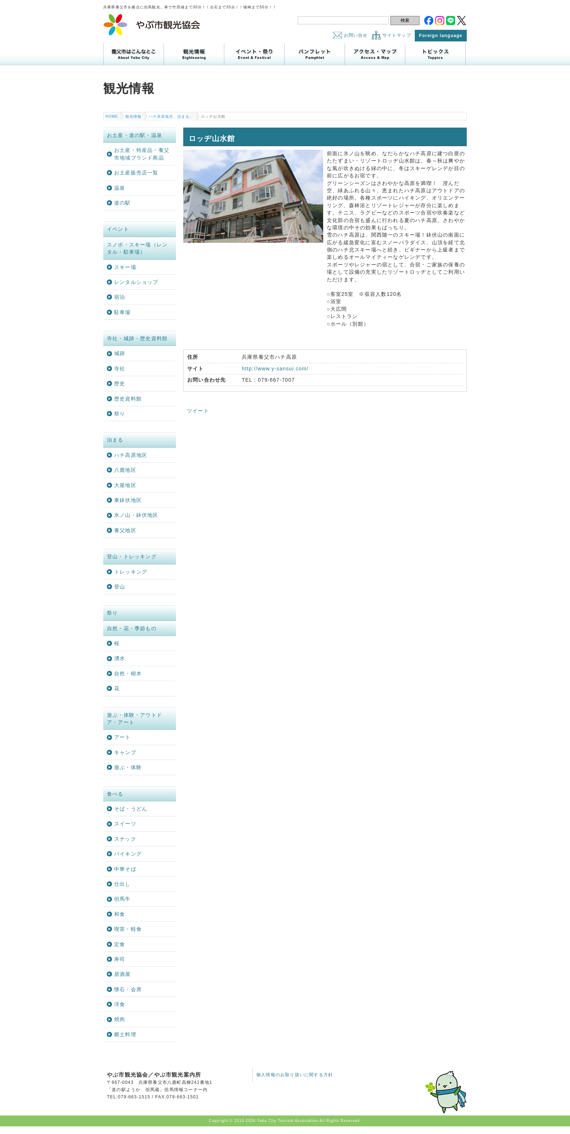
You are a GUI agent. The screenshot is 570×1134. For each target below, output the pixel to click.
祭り (119, 414)
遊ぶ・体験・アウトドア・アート (134, 718)
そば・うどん (130, 809)
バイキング (128, 854)
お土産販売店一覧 (136, 173)
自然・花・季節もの (132, 628)
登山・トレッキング (132, 556)
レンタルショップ (136, 282)
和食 (119, 914)
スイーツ (125, 824)
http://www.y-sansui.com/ (275, 368)
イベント (118, 229)
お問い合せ (356, 35)
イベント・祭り (254, 54)
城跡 (119, 353)
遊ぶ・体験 (128, 767)
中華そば (125, 869)
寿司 (119, 959)
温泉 (119, 188)
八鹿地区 (125, 470)
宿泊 (119, 297)
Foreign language (440, 35)
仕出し (122, 884)
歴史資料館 (128, 399)
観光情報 (194, 54)
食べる (115, 794)
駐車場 (122, 312)
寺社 (119, 368)
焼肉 (119, 1019)
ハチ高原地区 (161, 116)
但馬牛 (122, 899)
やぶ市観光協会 (152, 25)
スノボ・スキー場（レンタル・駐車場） (137, 248)
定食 (119, 944)
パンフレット (315, 54)
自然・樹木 (128, 673)
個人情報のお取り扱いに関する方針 (294, 1074)
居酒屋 (122, 974)
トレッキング (130, 572)
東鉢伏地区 (128, 500)
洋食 (119, 1004)
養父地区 (125, 530)
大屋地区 (125, 485)
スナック (125, 839)
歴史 (119, 383)
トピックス (435, 54)
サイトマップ (396, 35)
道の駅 (122, 203)
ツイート (198, 411)
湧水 (119, 658)
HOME (111, 116)
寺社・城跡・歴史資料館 (137, 338)
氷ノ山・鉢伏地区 (136, 515)
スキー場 (125, 267)
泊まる (183, 116)
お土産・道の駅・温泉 (134, 135)
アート (122, 737)
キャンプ (125, 752)
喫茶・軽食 (128, 929)
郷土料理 (125, 1034)
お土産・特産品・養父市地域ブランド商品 (141, 153)
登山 (119, 587)
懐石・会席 (128, 989)
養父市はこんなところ (134, 54)
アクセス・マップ (375, 54)
